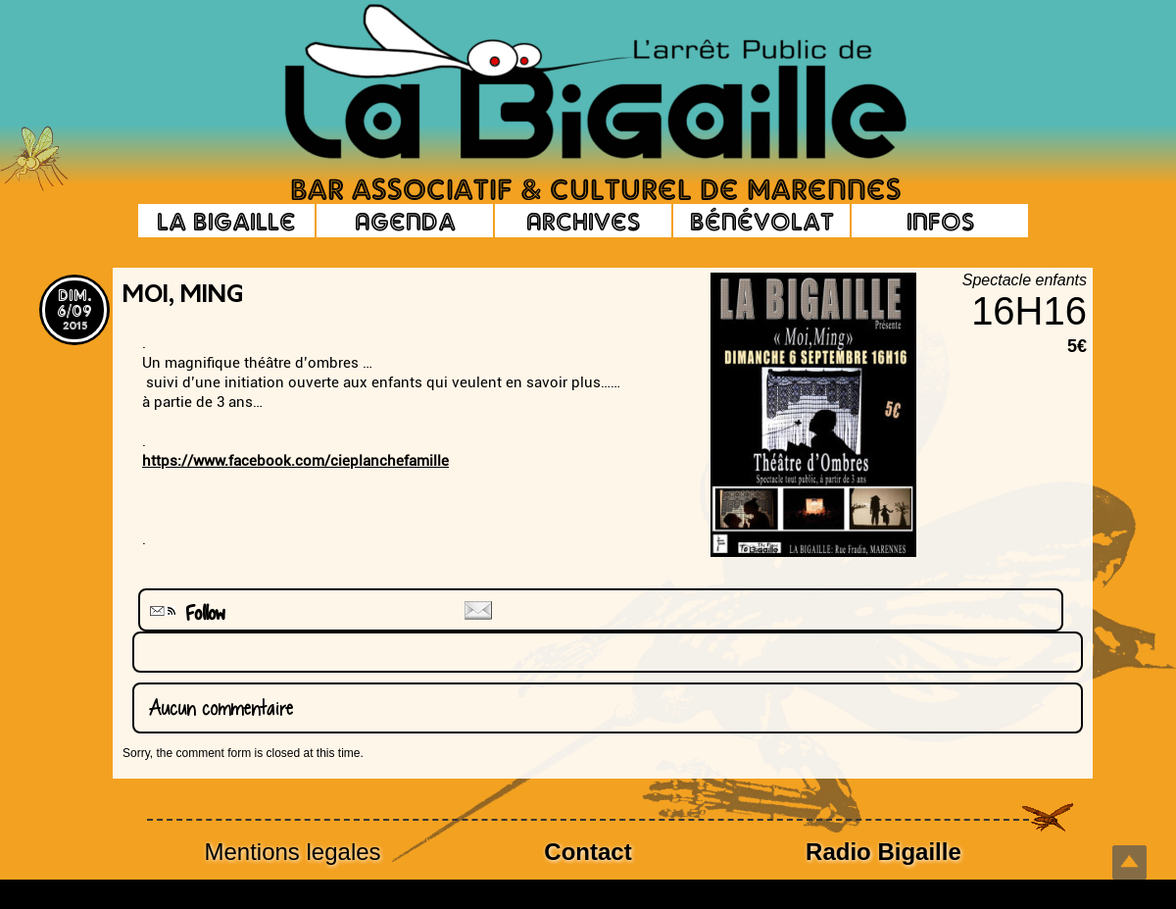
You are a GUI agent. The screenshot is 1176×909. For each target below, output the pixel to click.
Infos (940, 220)
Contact (587, 851)
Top (1129, 862)
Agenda (405, 220)
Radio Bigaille (883, 851)
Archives (583, 220)
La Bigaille (226, 220)
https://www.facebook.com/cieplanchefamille (295, 461)
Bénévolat (762, 220)
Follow (185, 613)
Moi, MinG (182, 296)
